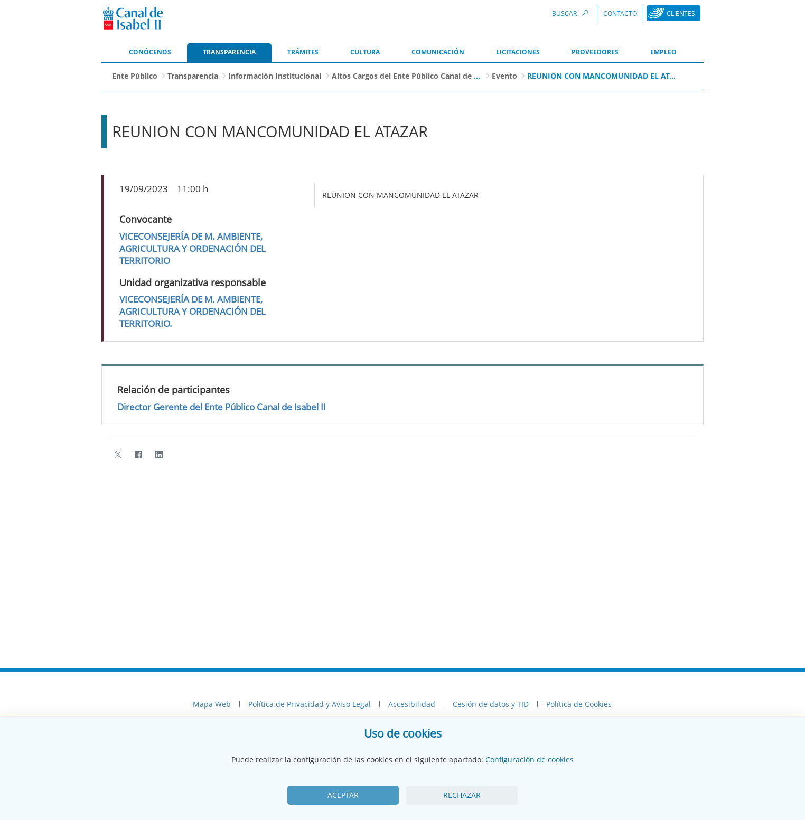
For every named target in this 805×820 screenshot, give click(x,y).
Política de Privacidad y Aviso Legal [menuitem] (309, 704)
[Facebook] (138, 455)
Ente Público (134, 76)
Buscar (571, 13)
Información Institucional (274, 76)
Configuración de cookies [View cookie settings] (529, 760)
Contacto (620, 13)
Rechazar (462, 795)
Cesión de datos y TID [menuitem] (491, 704)
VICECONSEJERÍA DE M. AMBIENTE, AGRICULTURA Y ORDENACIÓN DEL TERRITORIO (192, 248)
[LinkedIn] (159, 455)
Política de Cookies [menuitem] (579, 704)
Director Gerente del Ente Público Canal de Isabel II (221, 407)
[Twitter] (117, 455)
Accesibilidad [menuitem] (411, 704)
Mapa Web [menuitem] (212, 704)
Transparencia (192, 76)
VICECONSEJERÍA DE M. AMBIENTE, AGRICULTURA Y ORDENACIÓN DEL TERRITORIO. (192, 311)
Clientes (681, 13)
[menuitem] (150, 52)
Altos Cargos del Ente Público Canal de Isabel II (417, 76)
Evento (504, 76)
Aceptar (343, 795)
